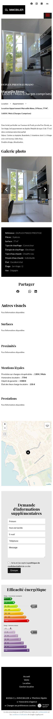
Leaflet (48, 484)
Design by (42, 706)
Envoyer (14, 570)
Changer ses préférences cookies (21, 705)
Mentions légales (39, 698)
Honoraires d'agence (28, 701)
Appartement (18, 104)
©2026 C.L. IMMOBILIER (17, 698)
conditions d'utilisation (19, 714)
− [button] (5, 428)
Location (4, 104)
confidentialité (43, 712)
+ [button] (5, 424)
